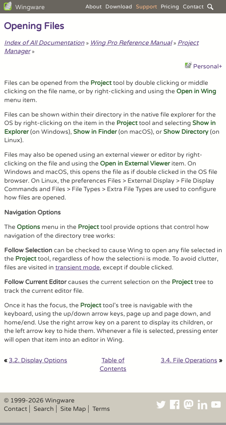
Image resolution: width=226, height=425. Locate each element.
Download (118, 6)
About (94, 6)
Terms (101, 409)
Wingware (30, 7)
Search (44, 409)
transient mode (77, 267)
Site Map (73, 409)
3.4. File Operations (189, 360)
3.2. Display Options (38, 360)
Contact (193, 6)
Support (146, 6)
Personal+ (207, 66)
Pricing (170, 6)
